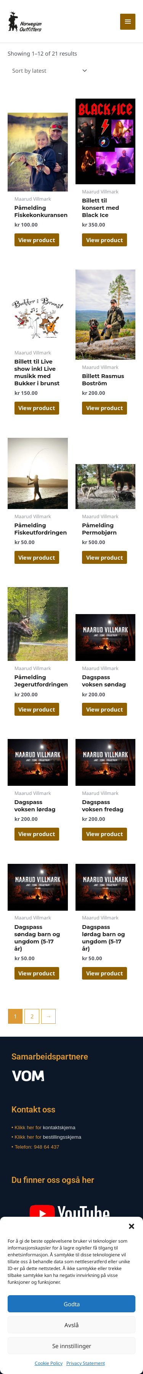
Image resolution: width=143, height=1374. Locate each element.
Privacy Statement (85, 1363)
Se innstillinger (71, 1346)
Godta (72, 1304)
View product (36, 240)
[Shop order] (48, 70)
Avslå (71, 1325)
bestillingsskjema (62, 1137)
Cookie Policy (49, 1363)
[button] (131, 1226)
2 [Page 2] (32, 1016)
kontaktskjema (59, 1127)
